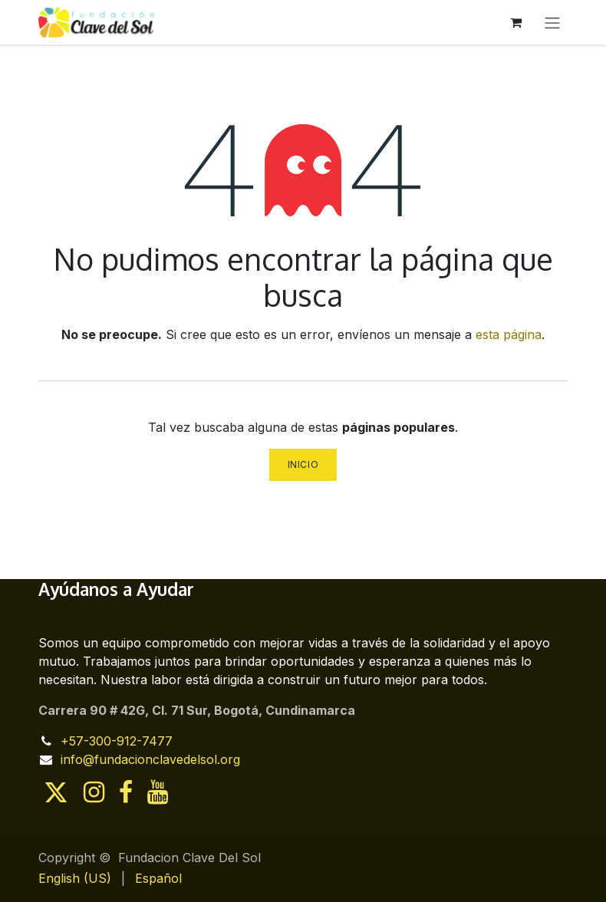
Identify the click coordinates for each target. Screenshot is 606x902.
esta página (509, 334)
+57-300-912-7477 (117, 741)
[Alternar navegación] (552, 22)
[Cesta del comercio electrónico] (515, 22)
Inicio (303, 464)
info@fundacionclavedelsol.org (150, 759)
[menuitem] (74, 878)
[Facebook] (126, 792)
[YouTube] (157, 792)
